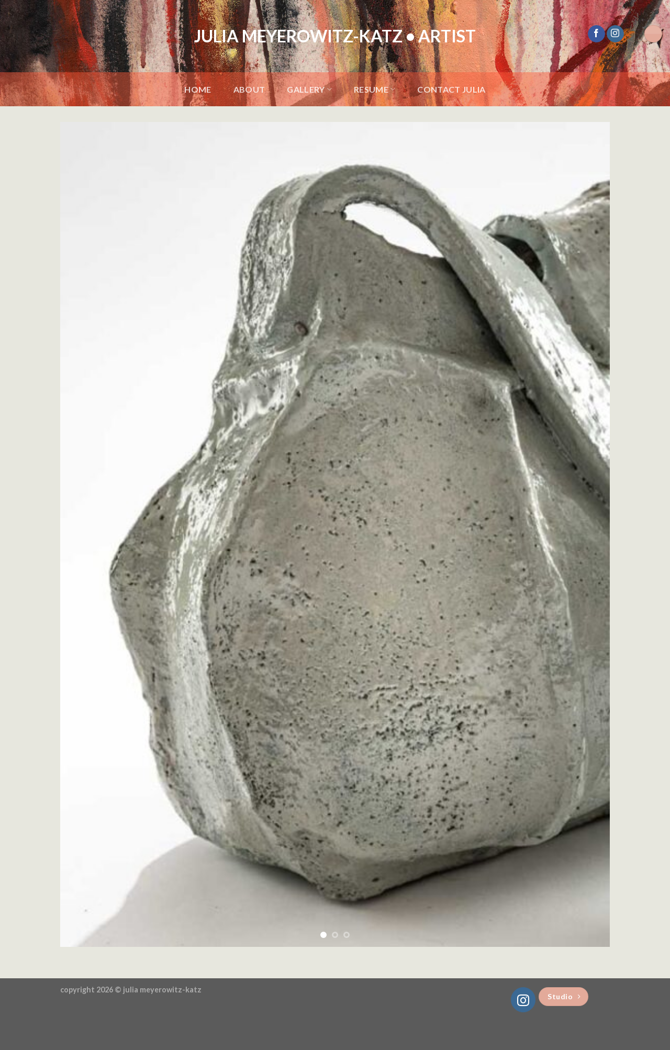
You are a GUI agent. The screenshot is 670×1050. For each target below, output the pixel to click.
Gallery (309, 89)
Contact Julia (451, 89)
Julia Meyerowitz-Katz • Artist (335, 36)
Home (197, 89)
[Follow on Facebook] (596, 34)
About (249, 89)
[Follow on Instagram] (615, 34)
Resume (374, 89)
